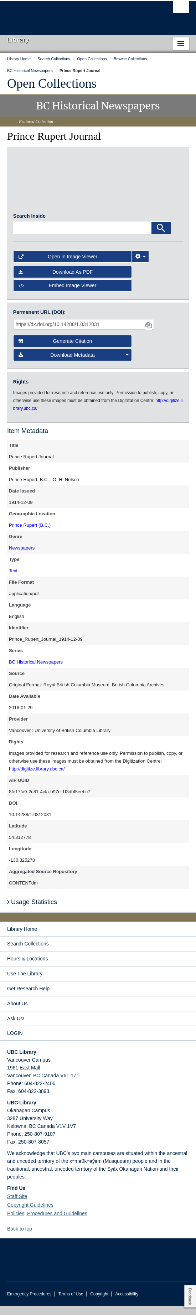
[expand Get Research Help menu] (189, 997)
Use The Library (24, 982)
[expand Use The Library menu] (189, 982)
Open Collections (52, 83)
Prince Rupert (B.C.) (30, 534)
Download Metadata (74, 364)
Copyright (99, 1302)
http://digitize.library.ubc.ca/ (37, 777)
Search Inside (29, 225)
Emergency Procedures (29, 1302)
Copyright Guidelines (30, 1214)
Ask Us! (15, 1027)
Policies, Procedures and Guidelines (47, 1222)
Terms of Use (70, 1302)
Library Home (22, 938)
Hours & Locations (27, 967)
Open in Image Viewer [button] (58, 266)
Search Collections (28, 952)
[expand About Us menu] (189, 1012)
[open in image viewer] (34, 186)
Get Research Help (28, 997)
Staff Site (17, 1205)
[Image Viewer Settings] (140, 266)
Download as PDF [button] (56, 281)
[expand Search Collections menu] (189, 952)
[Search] (161, 237)
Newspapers (22, 556)
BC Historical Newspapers (36, 671)
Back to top (23, 1238)
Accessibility (126, 1302)
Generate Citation (55, 350)
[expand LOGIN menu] (189, 1042)
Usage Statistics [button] (32, 911)
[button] (36, 1237)
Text (13, 579)
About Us (17, 1012)
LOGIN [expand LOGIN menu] (15, 1042)
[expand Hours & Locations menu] (189, 967)
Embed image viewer (58, 294)
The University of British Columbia (70, 14)
